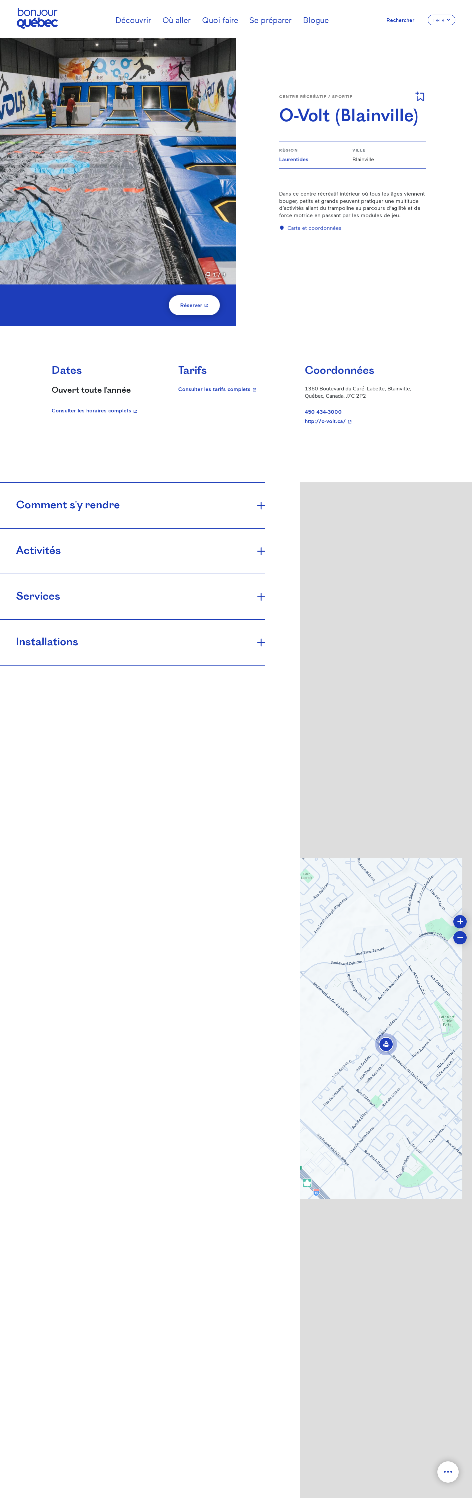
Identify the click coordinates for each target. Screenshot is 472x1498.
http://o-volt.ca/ (360, 421)
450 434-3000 (323, 411)
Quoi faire (220, 20)
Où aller (177, 20)
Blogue (316, 20)
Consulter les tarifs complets (233, 388)
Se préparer (270, 20)
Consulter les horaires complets (95, 410)
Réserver (200, 304)
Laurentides (293, 159)
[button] (386, 1044)
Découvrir (133, 20)
